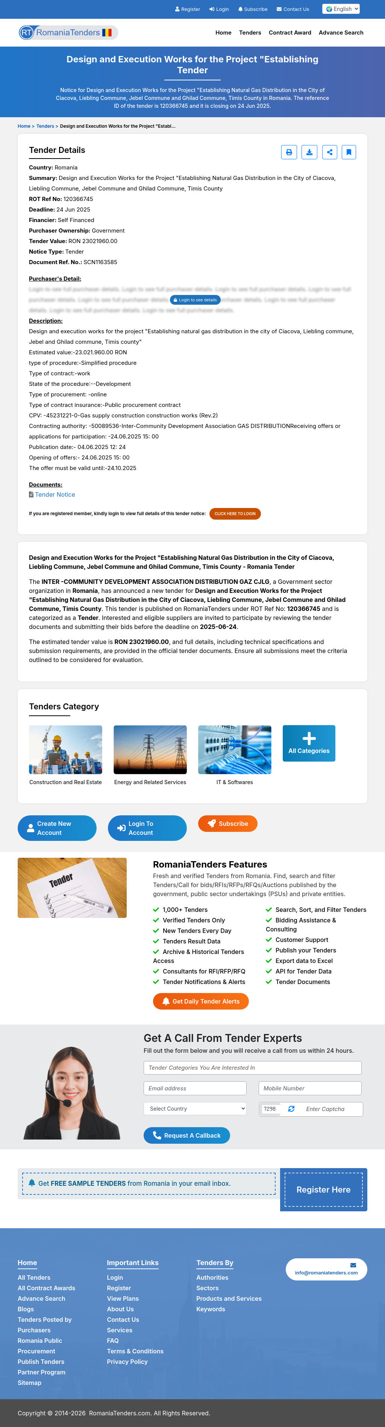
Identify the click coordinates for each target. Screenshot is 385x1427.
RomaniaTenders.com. (120, 1413)
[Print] (289, 152)
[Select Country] (195, 1108)
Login (219, 9)
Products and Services (229, 1298)
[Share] (329, 152)
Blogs (26, 1309)
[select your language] (341, 9)
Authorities (212, 1277)
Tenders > (47, 126)
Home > (26, 126)
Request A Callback (187, 1135)
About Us (120, 1309)
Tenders (250, 32)
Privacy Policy (127, 1361)
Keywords (210, 1309)
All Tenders (34, 1277)
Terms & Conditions (135, 1351)
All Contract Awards (46, 1288)
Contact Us (293, 9)
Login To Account (135, 828)
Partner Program (41, 1372)
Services (120, 1330)
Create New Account (49, 828)
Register (187, 9)
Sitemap (29, 1382)
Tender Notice (55, 494)
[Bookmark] (349, 152)
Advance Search (341, 32)
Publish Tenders (41, 1361)
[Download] (309, 152)
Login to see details (195, 299)
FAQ (113, 1340)
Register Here (324, 1189)
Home (223, 32)
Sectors (207, 1288)
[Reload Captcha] (291, 1109)
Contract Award (290, 32)
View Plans (123, 1298)
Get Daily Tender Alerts (200, 1001)
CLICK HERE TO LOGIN (235, 513)
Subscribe (253, 9)
